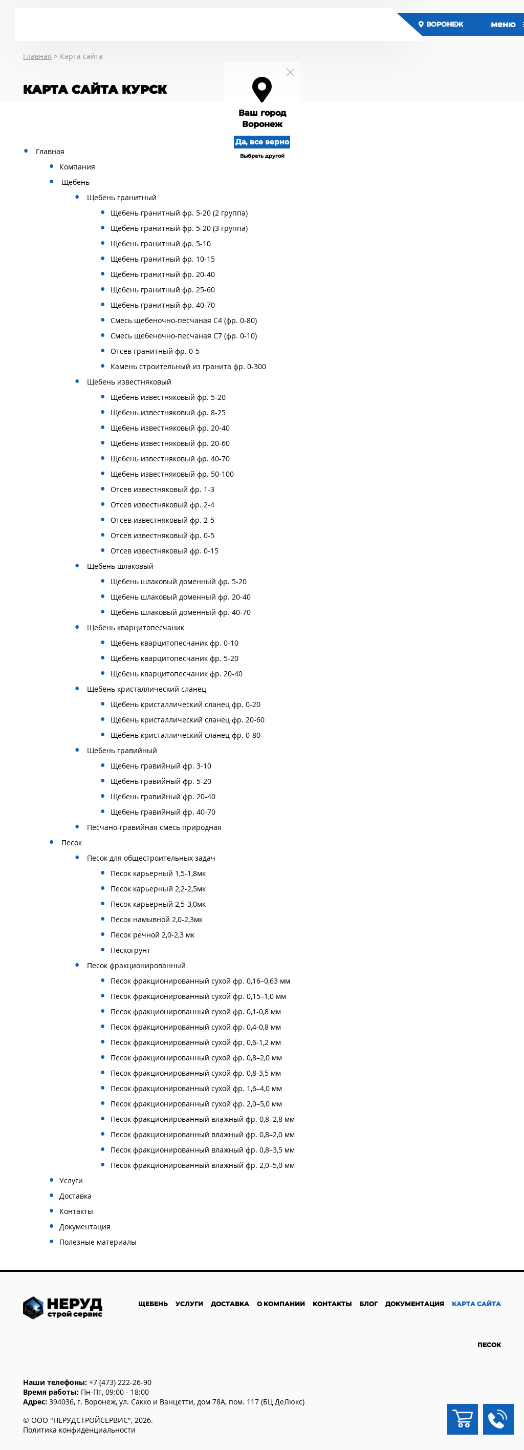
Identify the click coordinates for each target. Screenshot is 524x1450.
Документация (85, 1226)
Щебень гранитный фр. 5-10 (161, 243)
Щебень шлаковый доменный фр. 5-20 (179, 581)
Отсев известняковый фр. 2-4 (162, 504)
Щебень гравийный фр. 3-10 (161, 766)
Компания (77, 167)
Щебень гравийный (122, 750)
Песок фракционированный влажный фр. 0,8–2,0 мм (203, 1134)
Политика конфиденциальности (79, 1430)
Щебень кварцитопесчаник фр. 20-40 (177, 673)
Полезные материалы (98, 1242)
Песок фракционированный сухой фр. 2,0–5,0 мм (196, 1103)
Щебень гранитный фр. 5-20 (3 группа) (179, 228)
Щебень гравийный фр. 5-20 (161, 781)
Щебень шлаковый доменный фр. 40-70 (181, 612)
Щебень (75, 182)
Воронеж (441, 24)
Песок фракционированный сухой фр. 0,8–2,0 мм (196, 1057)
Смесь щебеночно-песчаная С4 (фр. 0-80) (184, 320)
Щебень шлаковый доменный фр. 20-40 (181, 597)
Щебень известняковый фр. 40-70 (170, 458)
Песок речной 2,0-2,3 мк (152, 935)
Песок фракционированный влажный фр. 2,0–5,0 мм (203, 1165)
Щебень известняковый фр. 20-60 (170, 443)
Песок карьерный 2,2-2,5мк (158, 888)
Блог (368, 1304)
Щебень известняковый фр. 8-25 (168, 412)
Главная (50, 151)
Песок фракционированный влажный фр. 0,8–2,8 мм (203, 1119)
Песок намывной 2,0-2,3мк (157, 919)
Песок (71, 842)
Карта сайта (476, 1304)
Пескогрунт (130, 950)
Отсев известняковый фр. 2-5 (162, 520)
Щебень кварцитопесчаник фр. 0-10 (174, 643)
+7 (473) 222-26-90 (120, 1382)
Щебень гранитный (122, 197)
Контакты (76, 1211)
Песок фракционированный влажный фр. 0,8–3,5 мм (203, 1150)
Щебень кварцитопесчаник (135, 627)
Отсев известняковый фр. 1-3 (162, 489)
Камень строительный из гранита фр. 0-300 (188, 366)
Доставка (75, 1196)
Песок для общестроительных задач (151, 858)
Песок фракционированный (136, 965)
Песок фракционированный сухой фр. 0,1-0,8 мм (196, 1011)
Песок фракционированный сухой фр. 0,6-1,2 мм (196, 1042)
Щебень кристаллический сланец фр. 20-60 (188, 719)
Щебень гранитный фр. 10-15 (163, 259)
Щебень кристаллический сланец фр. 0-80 (185, 735)
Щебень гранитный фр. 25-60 (163, 289)
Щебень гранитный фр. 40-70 (163, 305)
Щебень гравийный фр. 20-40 (163, 796)
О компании (281, 1304)
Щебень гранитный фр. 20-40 (163, 274)
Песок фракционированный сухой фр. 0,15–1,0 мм (198, 996)
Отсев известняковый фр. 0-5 (162, 535)
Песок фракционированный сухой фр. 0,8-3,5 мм (196, 1073)
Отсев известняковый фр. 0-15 (165, 551)
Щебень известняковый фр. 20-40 (170, 428)
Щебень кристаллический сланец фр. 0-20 (185, 704)
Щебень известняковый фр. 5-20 (168, 397)
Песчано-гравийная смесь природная (154, 827)
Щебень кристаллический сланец (146, 689)
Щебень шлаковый (120, 566)
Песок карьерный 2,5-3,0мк (158, 904)
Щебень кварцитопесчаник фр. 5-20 (174, 658)
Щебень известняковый (129, 382)
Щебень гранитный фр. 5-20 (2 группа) (179, 213)
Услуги (71, 1180)
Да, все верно (262, 141)
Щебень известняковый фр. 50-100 (172, 474)
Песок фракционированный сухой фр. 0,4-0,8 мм (196, 1027)
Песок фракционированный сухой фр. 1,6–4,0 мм (196, 1088)
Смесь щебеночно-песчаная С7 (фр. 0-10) (184, 335)
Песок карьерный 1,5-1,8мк (158, 873)
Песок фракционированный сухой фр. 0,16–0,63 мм (200, 981)
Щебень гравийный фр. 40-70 (163, 812)
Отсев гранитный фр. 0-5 (155, 351)
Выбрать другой (262, 156)
